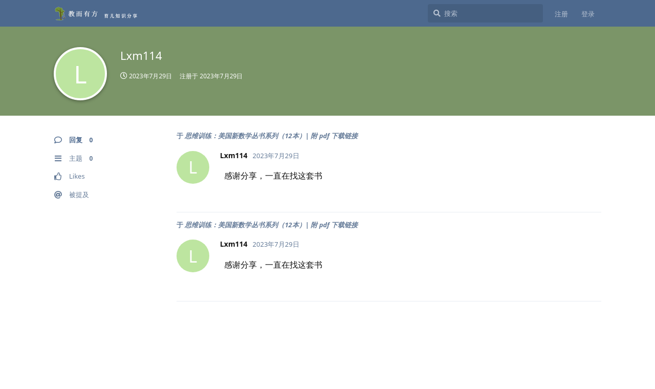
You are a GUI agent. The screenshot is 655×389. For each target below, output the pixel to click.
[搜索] (485, 13)
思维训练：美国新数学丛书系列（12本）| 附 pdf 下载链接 (271, 135)
